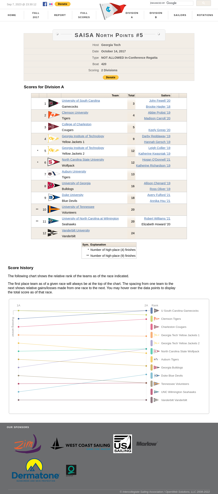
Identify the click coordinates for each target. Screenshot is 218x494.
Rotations (205, 15)
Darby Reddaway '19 (156, 136)
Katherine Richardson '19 (153, 165)
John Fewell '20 (160, 100)
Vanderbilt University (76, 230)
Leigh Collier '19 (160, 148)
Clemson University (75, 112)
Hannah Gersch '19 (157, 142)
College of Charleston (76, 124)
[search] (171, 3)
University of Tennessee (78, 206)
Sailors (180, 15)
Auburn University (74, 171)
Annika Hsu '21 (160, 201)
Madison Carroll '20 (157, 118)
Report (60, 15)
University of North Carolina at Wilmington (90, 218)
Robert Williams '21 (157, 218)
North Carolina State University (83, 159)
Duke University (72, 195)
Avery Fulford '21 (158, 195)
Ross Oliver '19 (160, 189)
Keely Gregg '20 (160, 130)
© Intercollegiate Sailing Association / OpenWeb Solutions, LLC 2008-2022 (165, 491)
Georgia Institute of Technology (83, 136)
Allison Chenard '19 (157, 183)
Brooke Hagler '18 (158, 106)
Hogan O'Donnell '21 (156, 159)
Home (12, 15)
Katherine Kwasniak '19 (154, 153)
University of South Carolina (81, 100)
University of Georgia (76, 183)
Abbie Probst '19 (159, 112)
